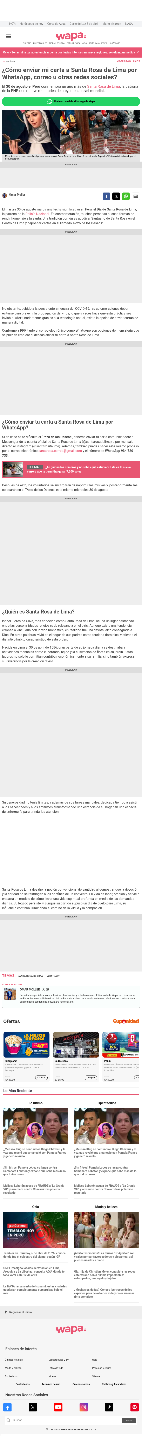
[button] (138, 52)
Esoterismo (11, 1376)
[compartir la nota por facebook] (106, 196)
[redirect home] (71, 40)
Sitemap (96, 1376)
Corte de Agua (56, 23)
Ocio (94, 1359)
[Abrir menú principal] (8, 36)
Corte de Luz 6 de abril (84, 23)
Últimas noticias (14, 1359)
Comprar (42, 1078)
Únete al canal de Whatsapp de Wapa (71, 101)
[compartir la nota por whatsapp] (126, 196)
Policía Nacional (37, 214)
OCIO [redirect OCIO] (84, 43)
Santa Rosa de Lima (103, 86)
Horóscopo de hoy (31, 23)
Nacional (10, 61)
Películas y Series (101, 1368)
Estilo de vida (56, 1368)
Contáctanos (22, 1384)
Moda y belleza (13, 1368)
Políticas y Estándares (114, 1384)
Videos (52, 1376)
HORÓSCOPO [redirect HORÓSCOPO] (114, 43)
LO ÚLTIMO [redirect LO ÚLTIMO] (26, 43)
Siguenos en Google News (136, 196)
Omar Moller (17, 194)
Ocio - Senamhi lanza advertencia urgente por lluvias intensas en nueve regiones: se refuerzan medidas (69, 52)
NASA (129, 23)
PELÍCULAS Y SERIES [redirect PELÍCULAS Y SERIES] (98, 43)
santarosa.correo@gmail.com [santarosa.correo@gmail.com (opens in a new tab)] (60, 451)
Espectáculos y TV (59, 1359)
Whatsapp (53, 976)
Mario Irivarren (111, 23)
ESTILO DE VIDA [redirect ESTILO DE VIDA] (73, 43)
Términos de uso (51, 1384)
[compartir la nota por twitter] (116, 196)
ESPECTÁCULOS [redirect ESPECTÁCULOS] (40, 43)
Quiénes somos (81, 1384)
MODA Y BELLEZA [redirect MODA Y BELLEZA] (57, 43)
